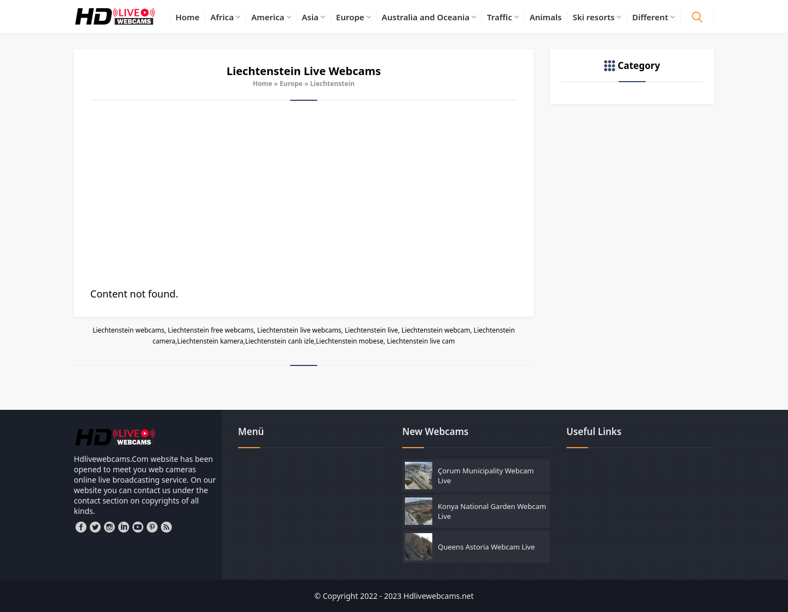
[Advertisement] (303, 194)
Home (263, 83)
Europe (291, 83)
